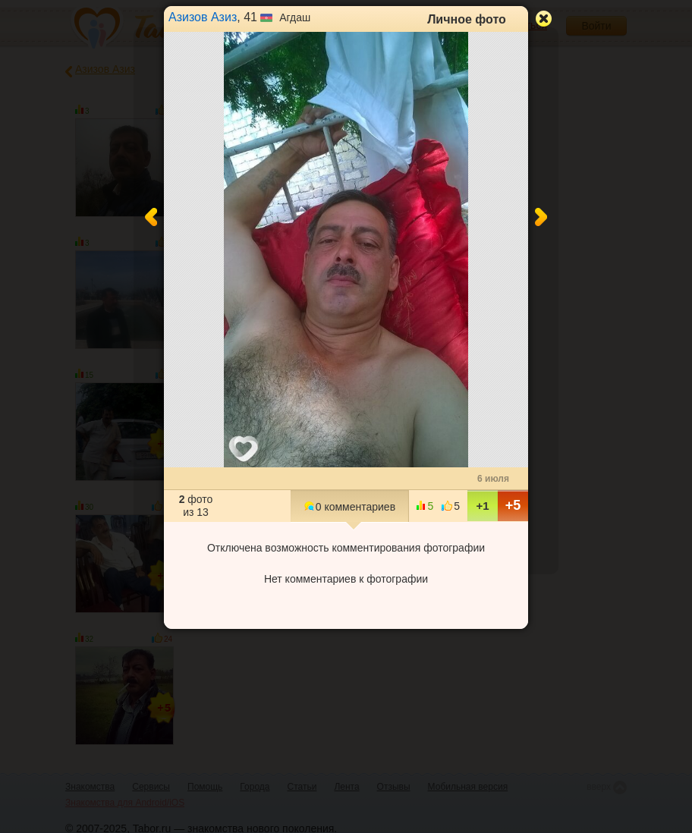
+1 (482, 505)
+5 (513, 505)
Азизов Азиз (202, 17)
